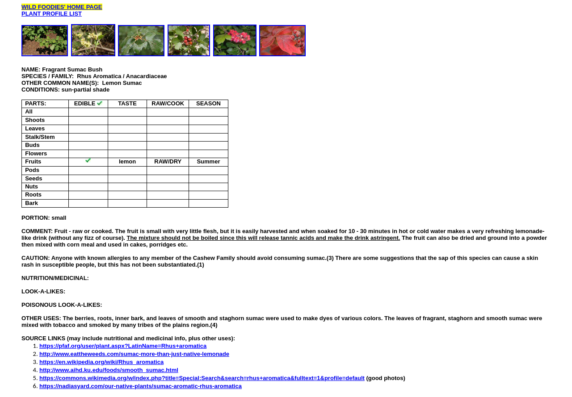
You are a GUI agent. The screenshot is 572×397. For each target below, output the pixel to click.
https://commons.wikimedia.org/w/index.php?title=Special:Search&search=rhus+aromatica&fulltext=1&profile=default (202, 378)
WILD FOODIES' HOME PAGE (61, 7)
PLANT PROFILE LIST (51, 13)
